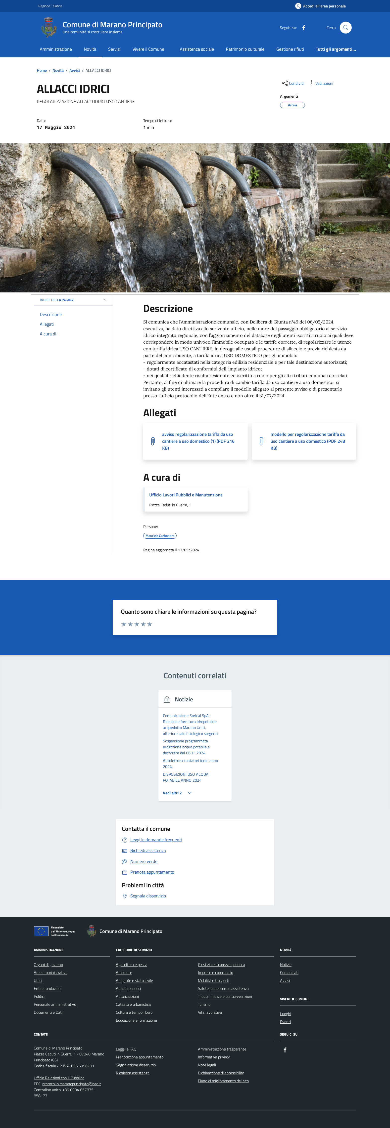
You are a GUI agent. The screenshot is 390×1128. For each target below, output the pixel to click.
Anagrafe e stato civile (134, 945)
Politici (39, 961)
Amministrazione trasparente (222, 1013)
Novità (90, 49)
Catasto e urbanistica (133, 968)
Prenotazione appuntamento (139, 1021)
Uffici (38, 945)
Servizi (114, 49)
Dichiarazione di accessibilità (221, 1037)
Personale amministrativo (55, 968)
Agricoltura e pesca (131, 929)
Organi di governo (48, 929)
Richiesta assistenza (132, 1037)
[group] (195, 730)
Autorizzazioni (127, 961)
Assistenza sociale (197, 49)
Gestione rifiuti (290, 49)
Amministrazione (56, 49)
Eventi (285, 986)
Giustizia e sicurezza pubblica (221, 929)
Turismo (204, 968)
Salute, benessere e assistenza (223, 953)
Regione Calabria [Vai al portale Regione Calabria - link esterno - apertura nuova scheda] (50, 5)
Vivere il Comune (148, 49)
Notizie (286, 929)
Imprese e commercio (215, 937)
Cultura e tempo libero (134, 976)
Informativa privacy (214, 1021)
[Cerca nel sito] (346, 28)
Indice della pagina (73, 299)
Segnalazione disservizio (136, 1029)
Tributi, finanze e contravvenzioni (225, 961)
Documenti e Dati (48, 976)
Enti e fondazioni (47, 953)
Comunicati (289, 937)
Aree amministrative (50, 937)
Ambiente (124, 937)
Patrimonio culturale (245, 49)
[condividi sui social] (292, 83)
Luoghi (285, 978)
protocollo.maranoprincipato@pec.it (71, 1048)
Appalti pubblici (128, 953)
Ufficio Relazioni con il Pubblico (59, 1042)
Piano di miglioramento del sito (223, 1045)
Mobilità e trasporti (213, 945)
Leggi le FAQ (126, 1013)
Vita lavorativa (210, 976)
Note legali (207, 1029)
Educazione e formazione (136, 984)
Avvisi (285, 945)
